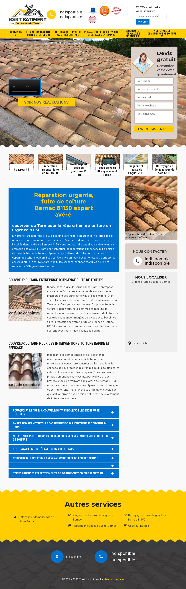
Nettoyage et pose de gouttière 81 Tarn (68, 33)
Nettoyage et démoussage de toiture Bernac (36, 519)
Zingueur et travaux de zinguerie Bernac (93, 517)
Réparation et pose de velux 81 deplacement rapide (101, 33)
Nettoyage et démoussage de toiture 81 (162, 33)
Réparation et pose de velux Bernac (95, 525)
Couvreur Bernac (138, 525)
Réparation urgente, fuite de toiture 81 (38, 33)
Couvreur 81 (16, 33)
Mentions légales (114, 579)
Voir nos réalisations (46, 102)
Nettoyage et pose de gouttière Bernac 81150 (147, 517)
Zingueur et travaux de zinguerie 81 (133, 33)
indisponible (70, 12)
